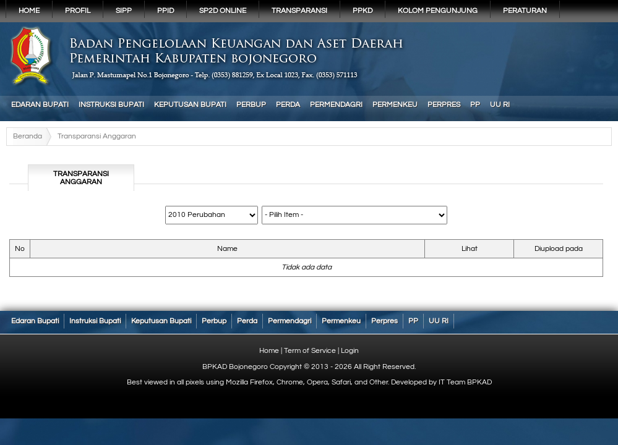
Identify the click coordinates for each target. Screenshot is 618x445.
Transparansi (299, 11)
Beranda (27, 136)
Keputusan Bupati (190, 105)
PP (475, 105)
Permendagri (336, 105)
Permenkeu (395, 105)
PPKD (362, 11)
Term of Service (310, 351)
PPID (165, 11)
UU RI (500, 105)
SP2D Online (222, 11)
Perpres (443, 105)
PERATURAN (525, 11)
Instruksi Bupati (111, 105)
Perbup (251, 105)
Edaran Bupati (40, 105)
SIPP (124, 11)
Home (29, 11)
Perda (288, 105)
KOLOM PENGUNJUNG (438, 11)
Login (350, 351)
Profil (77, 11)
